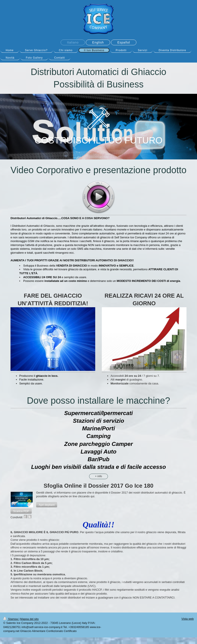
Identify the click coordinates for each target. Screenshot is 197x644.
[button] (46, 504)
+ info (98, 476)
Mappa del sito (29, 619)
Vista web (187, 618)
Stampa (11, 619)
